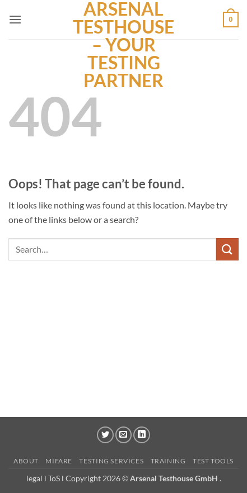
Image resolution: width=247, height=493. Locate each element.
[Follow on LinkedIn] (141, 434)
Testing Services (111, 461)
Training (168, 461)
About (26, 461)
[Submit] (227, 249)
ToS (54, 478)
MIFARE (58, 461)
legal (35, 478)
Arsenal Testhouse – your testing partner (123, 44)
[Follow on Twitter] (105, 434)
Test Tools (213, 461)
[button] (15, 19)
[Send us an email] (123, 434)
